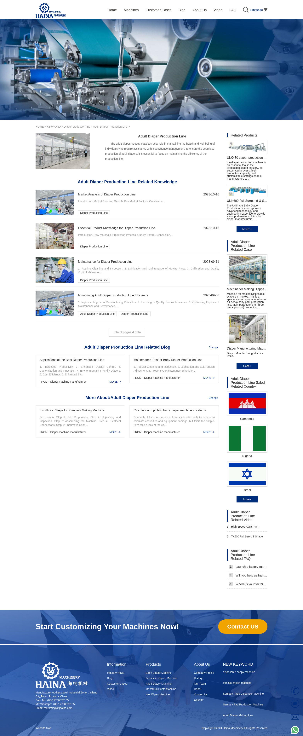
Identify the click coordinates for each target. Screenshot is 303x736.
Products (153, 664)
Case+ (247, 366)
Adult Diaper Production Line (110, 126)
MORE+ (247, 229)
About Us (202, 664)
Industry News (115, 672)
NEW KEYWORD (238, 664)
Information (116, 664)
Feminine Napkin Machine (161, 678)
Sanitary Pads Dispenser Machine (243, 694)
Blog (109, 678)
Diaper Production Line (94, 212)
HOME (40, 126)
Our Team (200, 683)
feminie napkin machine (237, 683)
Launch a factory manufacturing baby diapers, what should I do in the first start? (248, 567)
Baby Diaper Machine (159, 672)
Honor (197, 689)
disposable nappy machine (239, 673)
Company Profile (204, 672)
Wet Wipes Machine (158, 694)
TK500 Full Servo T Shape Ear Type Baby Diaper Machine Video (245, 538)
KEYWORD (54, 126)
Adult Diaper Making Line (238, 716)
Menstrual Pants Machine (161, 689)
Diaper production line (77, 126)
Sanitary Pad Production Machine (243, 705)
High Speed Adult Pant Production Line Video (242, 528)
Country (198, 699)
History (198, 678)
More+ (247, 499)
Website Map (43, 728)
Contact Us (200, 694)
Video (110, 689)
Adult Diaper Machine (159, 683)
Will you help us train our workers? (248, 575)
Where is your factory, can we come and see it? (248, 584)
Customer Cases (117, 683)
